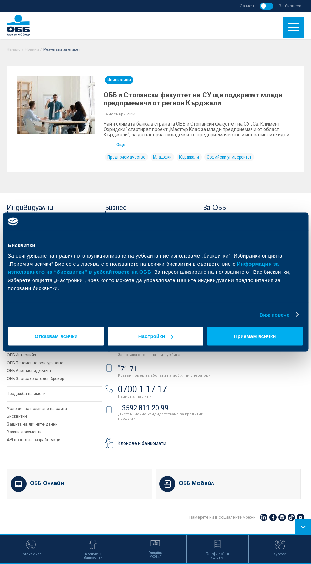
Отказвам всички (56, 336)
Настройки (155, 336)
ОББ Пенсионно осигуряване (35, 363)
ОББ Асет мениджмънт (29, 370)
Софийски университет (229, 157)
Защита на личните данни (32, 424)
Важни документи (24, 432)
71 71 (127, 369)
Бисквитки (17, 416)
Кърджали (189, 157)
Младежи (162, 157)
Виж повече (274, 314)
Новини (32, 49)
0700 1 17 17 (142, 389)
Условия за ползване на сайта (37, 408)
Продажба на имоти (26, 393)
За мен (247, 6)
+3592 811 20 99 (143, 408)
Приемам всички (255, 336)
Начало (14, 49)
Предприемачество (126, 157)
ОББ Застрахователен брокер (35, 378)
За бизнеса (290, 6)
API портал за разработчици (34, 439)
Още (114, 144)
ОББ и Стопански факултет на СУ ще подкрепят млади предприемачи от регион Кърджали (193, 99)
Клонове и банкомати (142, 443)
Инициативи (119, 80)
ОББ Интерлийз (21, 355)
